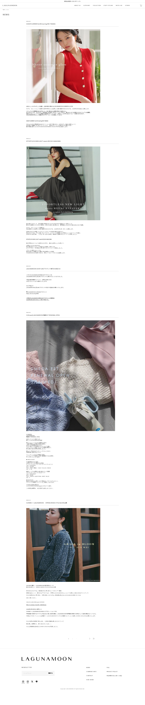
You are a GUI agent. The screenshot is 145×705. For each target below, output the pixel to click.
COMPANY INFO (91, 671)
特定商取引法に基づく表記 (114, 675)
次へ (90, 638)
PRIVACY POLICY (112, 671)
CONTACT (89, 675)
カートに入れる (141, 5)
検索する (133, 5)
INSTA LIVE (119, 5)
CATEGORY (86, 5)
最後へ (94, 638)
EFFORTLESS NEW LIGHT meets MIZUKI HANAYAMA (39, 239)
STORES (127, 5)
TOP (4, 9)
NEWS (88, 667)
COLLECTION (97, 5)
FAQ (108, 667)
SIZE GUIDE (90, 679)
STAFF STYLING (108, 5)
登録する (50, 673)
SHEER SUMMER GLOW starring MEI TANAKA (37, 121)
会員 (137, 5)
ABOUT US (77, 5)
